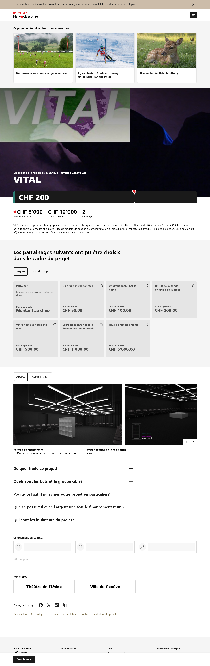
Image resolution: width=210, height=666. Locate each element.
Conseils (112, 656)
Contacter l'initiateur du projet (98, 614)
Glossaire (160, 660)
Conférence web (68, 664)
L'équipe (65, 653)
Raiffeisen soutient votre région (76, 656)
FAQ (110, 664)
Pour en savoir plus (125, 4)
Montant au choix (33, 310)
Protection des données (167, 656)
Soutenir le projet (116, 653)
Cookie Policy (162, 653)
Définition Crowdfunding (120, 660)
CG (157, 664)
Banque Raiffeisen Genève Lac (67, 172)
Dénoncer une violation (63, 614)
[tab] (21, 271)
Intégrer (41, 614)
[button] (193, 15)
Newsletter (66, 660)
